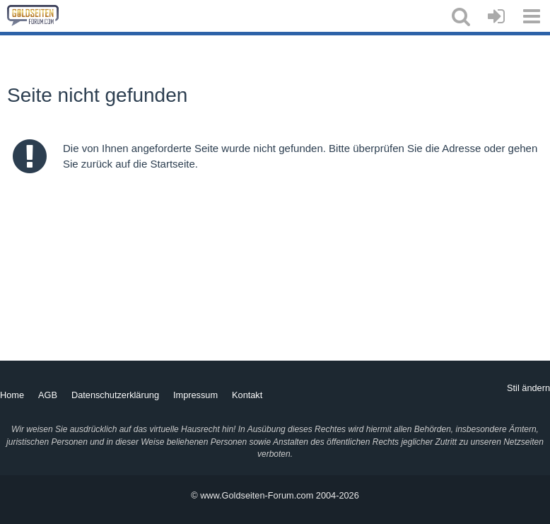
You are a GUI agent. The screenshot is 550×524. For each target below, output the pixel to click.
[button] (461, 16)
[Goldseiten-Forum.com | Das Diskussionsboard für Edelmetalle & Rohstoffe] (33, 15)
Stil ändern (528, 388)
